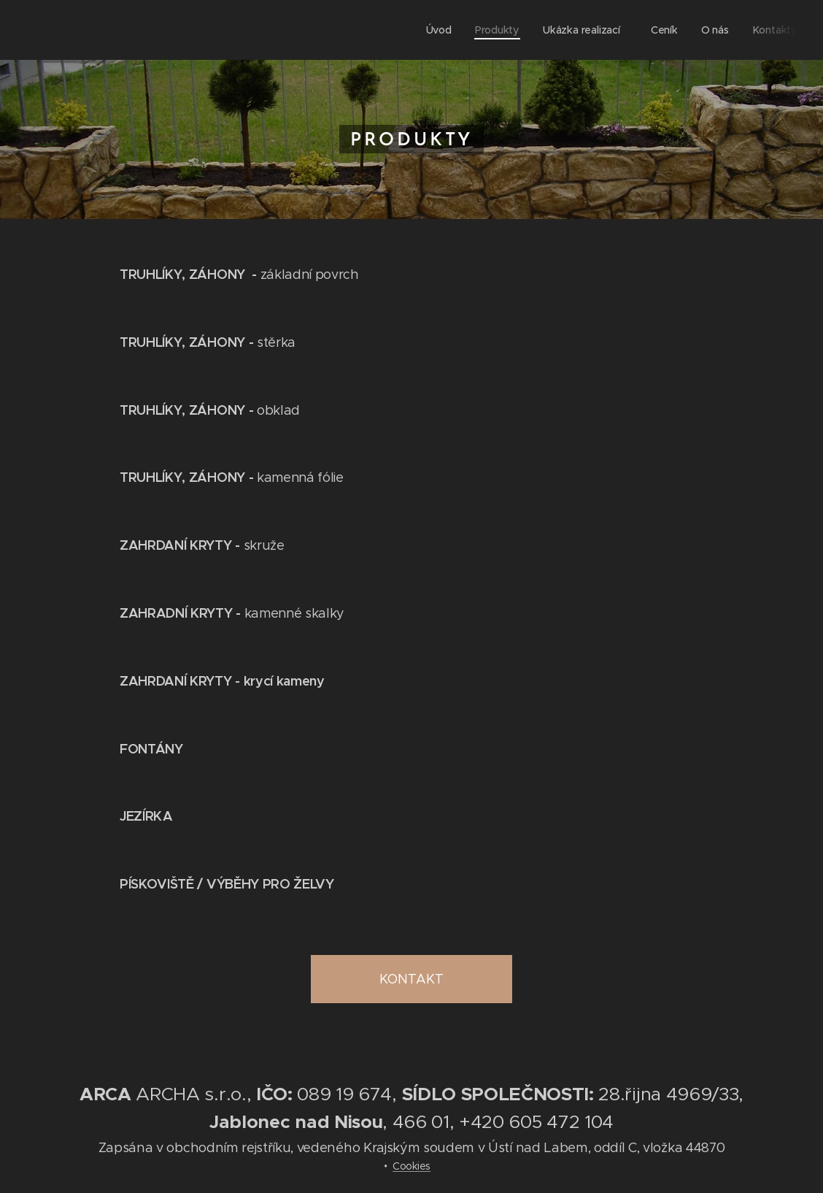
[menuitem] (442, 30)
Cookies (411, 1166)
